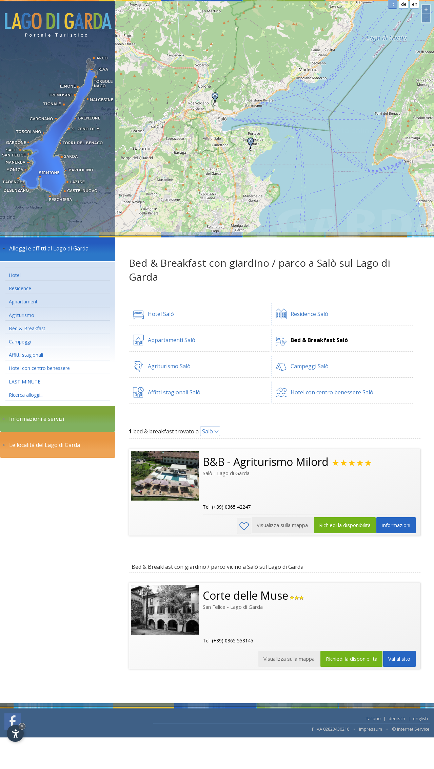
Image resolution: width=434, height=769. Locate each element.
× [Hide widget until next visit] (22, 726)
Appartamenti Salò (171, 340)
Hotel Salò (161, 314)
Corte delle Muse (245, 595)
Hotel (15, 275)
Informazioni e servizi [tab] (32, 419)
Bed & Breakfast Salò (319, 340)
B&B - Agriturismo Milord (266, 461)
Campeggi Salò (310, 366)
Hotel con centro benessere (39, 368)
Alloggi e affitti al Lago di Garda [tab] (44, 248)
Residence (20, 288)
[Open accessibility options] (15, 733)
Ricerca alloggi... (26, 395)
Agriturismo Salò (169, 366)
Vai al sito (399, 660)
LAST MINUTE (24, 381)
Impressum (370, 730)
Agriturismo (21, 315)
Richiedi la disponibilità (343, 526)
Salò (207, 431)
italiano (373, 719)
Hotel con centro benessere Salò (332, 392)
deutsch (397, 719)
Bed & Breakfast (27, 328)
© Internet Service (411, 730)
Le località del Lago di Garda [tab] (40, 445)
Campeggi (20, 341)
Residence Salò (309, 314)
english (420, 719)
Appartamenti (24, 301)
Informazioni (395, 526)
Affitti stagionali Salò (174, 392)
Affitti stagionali (26, 355)
